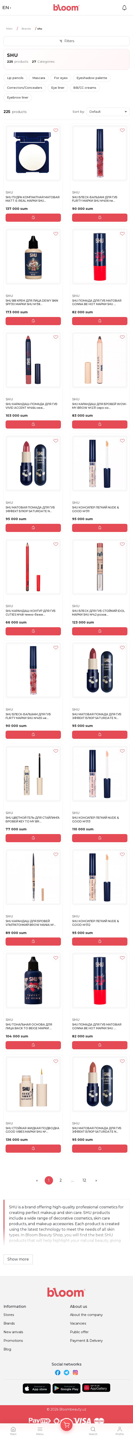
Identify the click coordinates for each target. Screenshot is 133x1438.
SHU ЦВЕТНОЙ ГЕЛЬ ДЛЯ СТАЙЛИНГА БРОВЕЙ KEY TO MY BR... (33, 819)
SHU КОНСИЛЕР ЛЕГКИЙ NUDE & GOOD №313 (95, 819)
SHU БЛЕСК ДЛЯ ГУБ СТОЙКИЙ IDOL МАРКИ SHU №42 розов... (98, 612)
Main (9, 28)
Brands (26, 28)
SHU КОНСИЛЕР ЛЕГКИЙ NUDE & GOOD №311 (95, 509)
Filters (66, 41)
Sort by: (79, 111)
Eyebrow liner (17, 97)
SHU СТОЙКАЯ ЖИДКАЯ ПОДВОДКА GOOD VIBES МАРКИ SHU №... (32, 1130)
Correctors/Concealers (24, 87)
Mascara (38, 78)
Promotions (13, 1341)
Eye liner (57, 87)
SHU (9, 192)
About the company (86, 1315)
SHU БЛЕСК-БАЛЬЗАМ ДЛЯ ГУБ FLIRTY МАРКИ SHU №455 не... (28, 716)
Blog (7, 1349)
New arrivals (13, 1332)
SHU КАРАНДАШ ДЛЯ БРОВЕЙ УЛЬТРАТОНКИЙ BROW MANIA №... (31, 923)
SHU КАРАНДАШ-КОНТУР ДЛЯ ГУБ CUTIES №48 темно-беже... (31, 612)
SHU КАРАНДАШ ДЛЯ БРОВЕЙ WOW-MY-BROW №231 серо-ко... (99, 405)
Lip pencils (15, 78)
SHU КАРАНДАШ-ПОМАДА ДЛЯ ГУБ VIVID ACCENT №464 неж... (31, 405)
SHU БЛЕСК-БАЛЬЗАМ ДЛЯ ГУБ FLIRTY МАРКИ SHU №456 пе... (94, 199)
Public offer (79, 1332)
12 (84, 1180)
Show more (18, 1259)
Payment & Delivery (86, 1341)
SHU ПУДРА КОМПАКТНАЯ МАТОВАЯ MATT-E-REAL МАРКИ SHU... (33, 199)
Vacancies (78, 1323)
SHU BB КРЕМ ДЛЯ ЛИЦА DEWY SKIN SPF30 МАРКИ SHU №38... (32, 302)
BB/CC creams (84, 87)
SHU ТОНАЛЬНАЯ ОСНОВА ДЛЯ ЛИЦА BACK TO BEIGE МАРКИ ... (29, 1026)
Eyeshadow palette (91, 78)
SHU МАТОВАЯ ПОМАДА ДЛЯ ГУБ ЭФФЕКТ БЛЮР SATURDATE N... (30, 509)
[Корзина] (66, 1424)
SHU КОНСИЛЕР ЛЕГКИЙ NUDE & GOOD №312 (95, 923)
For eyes (61, 78)
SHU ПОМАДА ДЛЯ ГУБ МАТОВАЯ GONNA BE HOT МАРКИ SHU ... (96, 302)
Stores (8, 1315)
